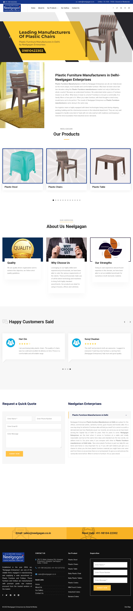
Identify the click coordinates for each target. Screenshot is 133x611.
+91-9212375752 (58, 568)
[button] (53, 200)
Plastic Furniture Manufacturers (67, 84)
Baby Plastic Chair (74, 573)
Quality (11, 262)
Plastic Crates (73, 583)
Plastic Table (98, 187)
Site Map (128, 607)
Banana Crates (73, 597)
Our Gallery (65, 8)
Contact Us (75, 8)
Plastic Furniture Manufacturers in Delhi (99, 415)
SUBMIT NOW (14, 454)
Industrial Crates (74, 592)
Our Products (51, 8)
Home (33, 8)
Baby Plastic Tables (75, 578)
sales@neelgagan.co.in (85, 2)
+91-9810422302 (10, 2)
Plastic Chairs (55, 187)
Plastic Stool (11, 187)
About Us (41, 8)
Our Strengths (103, 262)
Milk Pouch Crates (74, 587)
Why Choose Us (60, 262)
